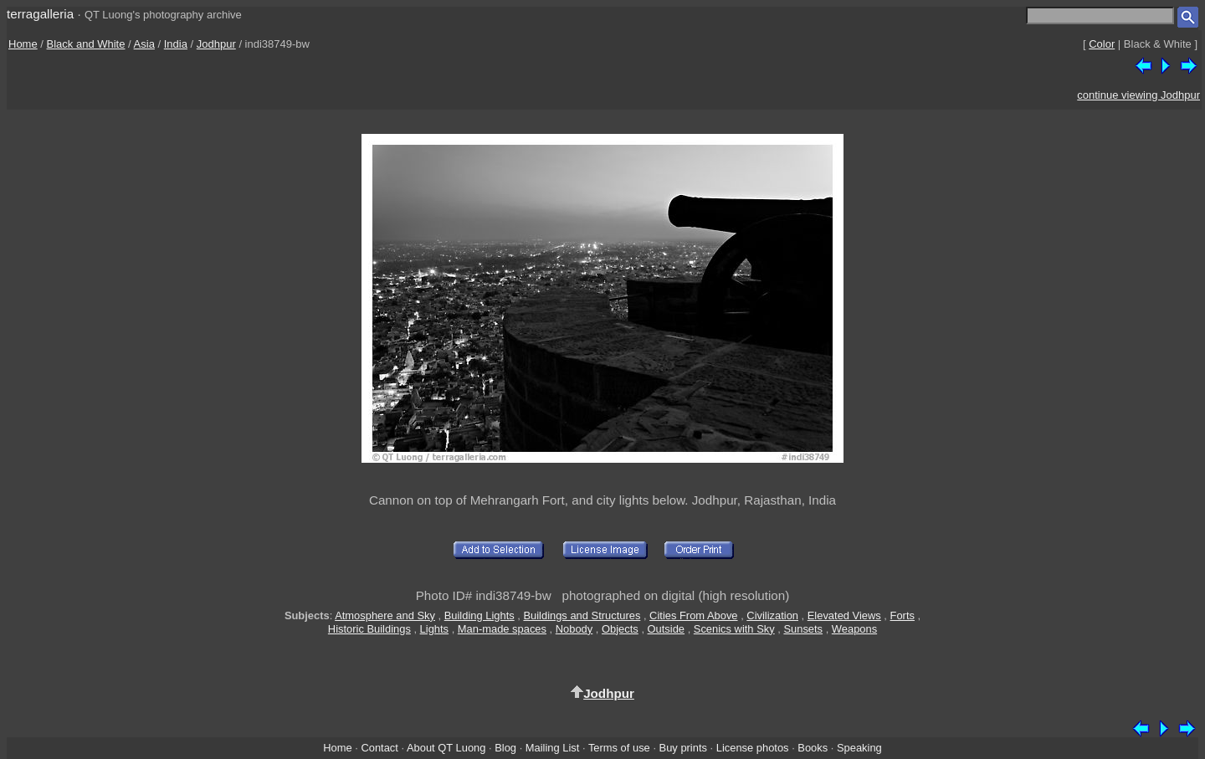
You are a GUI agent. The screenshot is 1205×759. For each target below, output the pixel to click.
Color (1102, 44)
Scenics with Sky (734, 629)
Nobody (574, 629)
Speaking (859, 747)
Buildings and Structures (581, 615)
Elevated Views (844, 615)
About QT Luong (446, 747)
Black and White (86, 44)
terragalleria (40, 14)
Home (23, 44)
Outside (666, 629)
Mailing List (553, 747)
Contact (379, 747)
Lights (434, 629)
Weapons (854, 629)
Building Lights (479, 615)
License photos (752, 747)
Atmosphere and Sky (385, 615)
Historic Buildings (369, 629)
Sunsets (803, 629)
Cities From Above (693, 615)
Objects (620, 629)
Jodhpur (216, 44)
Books (812, 747)
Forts (902, 615)
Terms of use (619, 747)
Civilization (772, 615)
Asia (144, 44)
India (175, 44)
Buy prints (683, 747)
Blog (505, 747)
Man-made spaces (502, 629)
